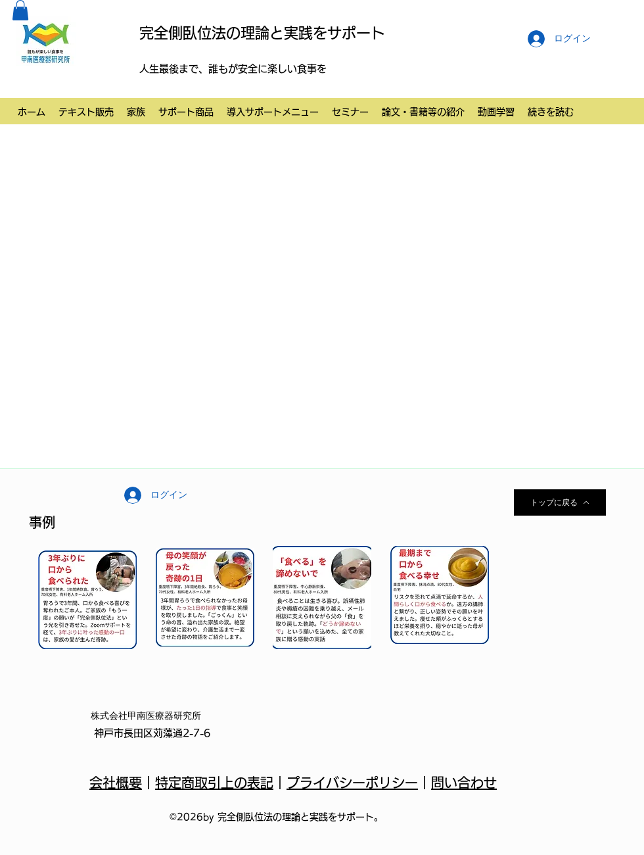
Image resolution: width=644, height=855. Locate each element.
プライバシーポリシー (352, 782)
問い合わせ (464, 782)
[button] (20, 10)
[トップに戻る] (560, 502)
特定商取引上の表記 (214, 782)
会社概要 (115, 782)
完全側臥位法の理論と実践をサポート (262, 33)
